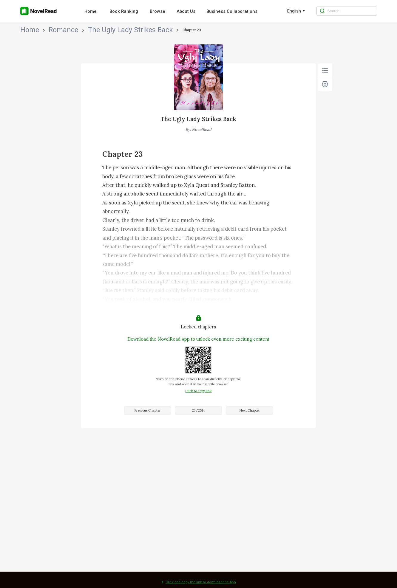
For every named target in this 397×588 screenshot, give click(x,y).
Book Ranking (123, 11)
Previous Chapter (147, 410)
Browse (157, 11)
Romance (45, 30)
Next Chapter (249, 410)
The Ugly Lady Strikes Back (83, 30)
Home (90, 11)
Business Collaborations (231, 11)
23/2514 (198, 410)
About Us (186, 11)
